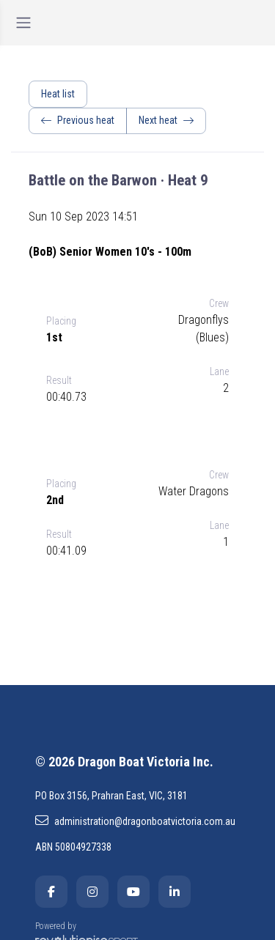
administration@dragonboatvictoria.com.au (135, 820)
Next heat (166, 120)
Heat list (58, 94)
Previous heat (77, 120)
